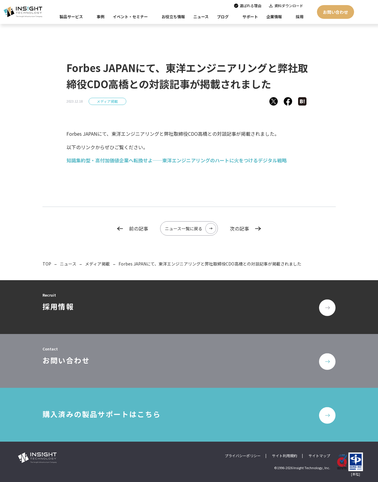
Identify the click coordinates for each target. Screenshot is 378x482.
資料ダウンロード (288, 5)
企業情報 (274, 16)
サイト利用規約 (284, 455)
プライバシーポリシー (243, 455)
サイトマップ (319, 455)
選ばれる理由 (250, 5)
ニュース (68, 264)
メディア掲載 (107, 101)
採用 (299, 16)
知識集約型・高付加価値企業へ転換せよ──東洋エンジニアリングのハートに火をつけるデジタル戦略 (176, 160)
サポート (250, 16)
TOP (46, 264)
